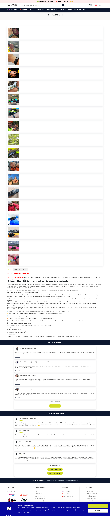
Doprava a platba (38, 495)
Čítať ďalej (17, 357)
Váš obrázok (77, 9)
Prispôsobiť (98, 507)
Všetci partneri (11, 491)
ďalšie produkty (40, 9)
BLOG (85, 9)
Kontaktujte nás (38, 493)
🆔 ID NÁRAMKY (13, 9)
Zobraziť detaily (22, 513)
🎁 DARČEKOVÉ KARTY (67, 496)
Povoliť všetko (98, 503)
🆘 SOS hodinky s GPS (26, 9)
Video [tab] (24, 269)
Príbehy (70, 9)
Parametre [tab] (17, 269)
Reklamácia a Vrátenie (40, 498)
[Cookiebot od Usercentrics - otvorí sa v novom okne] (9, 513)
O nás (36, 491)
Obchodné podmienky (40, 496)
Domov (9, 17)
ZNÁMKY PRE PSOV (66, 495)
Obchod (14, 17)
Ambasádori (62, 9)
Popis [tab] (9, 269)
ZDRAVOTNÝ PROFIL (52, 9)
